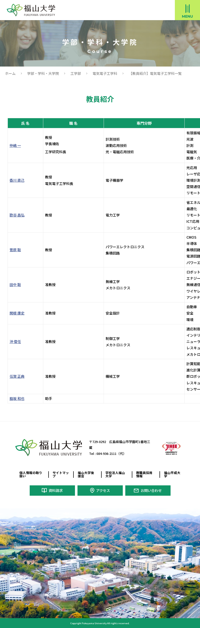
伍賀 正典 (17, 376)
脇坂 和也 (17, 398)
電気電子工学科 (105, 73)
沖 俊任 (15, 341)
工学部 (75, 73)
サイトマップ (61, 474)
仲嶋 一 (15, 145)
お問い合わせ (151, 490)
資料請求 (56, 490)
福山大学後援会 (86, 474)
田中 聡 (15, 284)
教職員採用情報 (144, 474)
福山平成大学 (172, 474)
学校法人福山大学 (115, 474)
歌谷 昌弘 (17, 214)
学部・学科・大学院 (43, 73)
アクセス (103, 490)
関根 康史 (17, 313)
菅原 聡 (15, 249)
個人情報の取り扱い (30, 474)
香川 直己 (17, 180)
